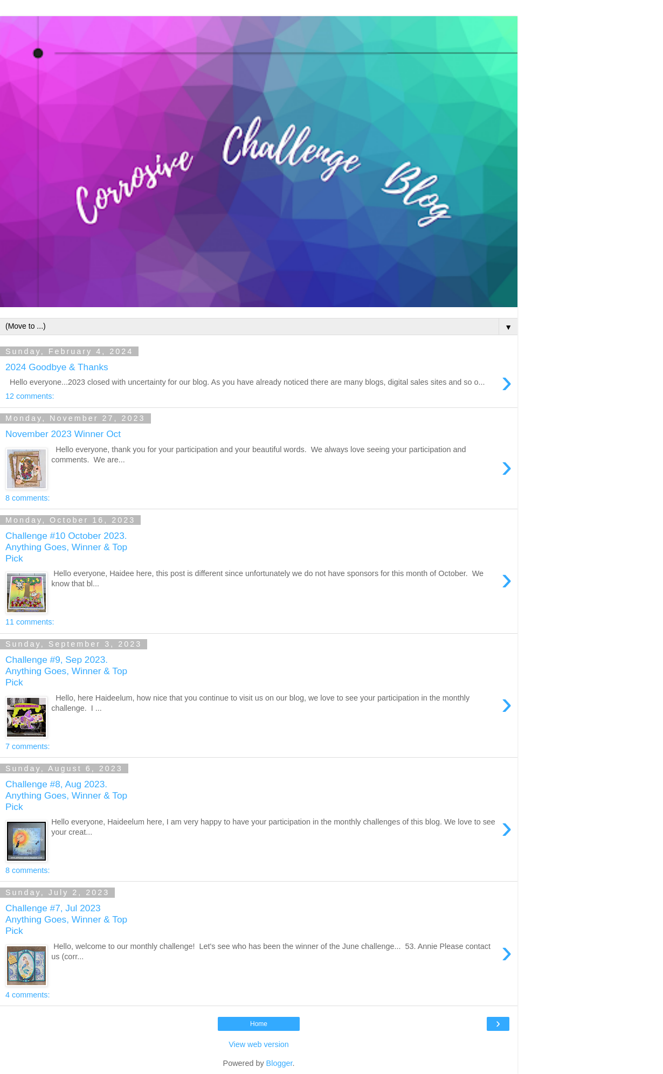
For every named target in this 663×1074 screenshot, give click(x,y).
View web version (259, 1044)
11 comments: (29, 622)
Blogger (279, 1063)
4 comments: (27, 994)
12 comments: (29, 396)
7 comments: (27, 746)
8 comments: (27, 498)
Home (258, 1024)
